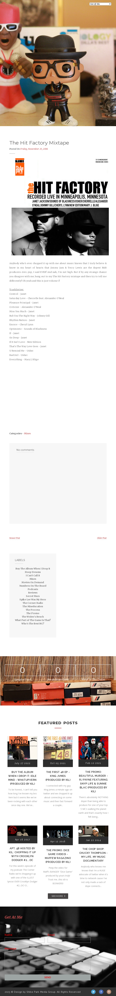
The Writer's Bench (33, 616)
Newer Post (14, 538)
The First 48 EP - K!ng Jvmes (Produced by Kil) (58, 776)
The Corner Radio (33, 603)
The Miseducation (33, 606)
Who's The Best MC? (32, 623)
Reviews (33, 592)
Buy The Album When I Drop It (32, 568)
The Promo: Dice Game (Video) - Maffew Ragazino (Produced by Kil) (58, 856)
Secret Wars (33, 596)
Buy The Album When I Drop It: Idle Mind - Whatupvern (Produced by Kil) (22, 778)
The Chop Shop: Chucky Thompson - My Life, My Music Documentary (93, 855)
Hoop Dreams (33, 572)
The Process (33, 609)
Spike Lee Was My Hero (33, 599)
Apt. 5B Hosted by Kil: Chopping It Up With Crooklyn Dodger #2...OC (22, 854)
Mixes (27, 433)
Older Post (102, 538)
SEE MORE (57, 896)
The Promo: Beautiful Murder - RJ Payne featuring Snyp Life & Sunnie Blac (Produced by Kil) (93, 781)
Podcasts (33, 589)
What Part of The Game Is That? (33, 620)
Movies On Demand (33, 582)
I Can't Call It (33, 575)
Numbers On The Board (32, 585)
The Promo (32, 613)
